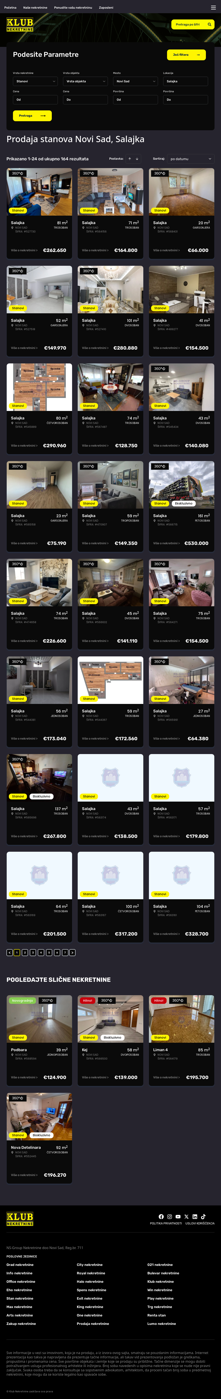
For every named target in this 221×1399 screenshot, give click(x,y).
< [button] (10, 951)
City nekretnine (90, 1264)
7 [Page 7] (65, 951)
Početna (10, 8)
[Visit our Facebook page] (161, 1215)
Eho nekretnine (19, 1289)
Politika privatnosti (166, 1222)
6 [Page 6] (57, 951)
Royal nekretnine (91, 1272)
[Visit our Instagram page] (169, 1215)
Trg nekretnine (159, 1306)
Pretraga (32, 115)
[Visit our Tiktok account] (203, 1215)
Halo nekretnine (90, 1281)
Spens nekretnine (91, 1289)
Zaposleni (106, 8)
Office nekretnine (20, 1281)
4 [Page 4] (41, 951)
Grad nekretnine (19, 1264)
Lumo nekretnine (161, 1323)
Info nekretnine (19, 1272)
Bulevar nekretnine (163, 1272)
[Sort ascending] (129, 158)
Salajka (172, 80)
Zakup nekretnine (21, 1323)
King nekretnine (90, 1306)
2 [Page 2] (25, 951)
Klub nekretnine (160, 1281)
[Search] (210, 24)
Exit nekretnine (89, 1298)
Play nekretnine (160, 1298)
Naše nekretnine (35, 8)
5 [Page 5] (49, 951)
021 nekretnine (160, 1264)
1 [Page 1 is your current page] (16, 951)
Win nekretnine (159, 1289)
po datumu (179, 158)
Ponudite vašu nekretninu (73, 8)
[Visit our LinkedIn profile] (194, 1215)
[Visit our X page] (186, 1215)
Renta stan (156, 1314)
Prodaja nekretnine (93, 1323)
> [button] (72, 951)
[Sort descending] (137, 158)
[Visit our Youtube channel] (178, 1215)
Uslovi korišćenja (200, 1222)
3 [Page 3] (33, 951)
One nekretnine (89, 1314)
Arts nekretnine (19, 1314)
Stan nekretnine (19, 1298)
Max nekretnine (19, 1306)
